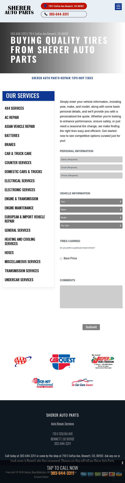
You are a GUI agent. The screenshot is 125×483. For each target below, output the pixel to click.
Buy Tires (86, 78)
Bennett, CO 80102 (57, 34)
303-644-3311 (59, 14)
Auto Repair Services (62, 425)
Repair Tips (69, 78)
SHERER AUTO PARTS (46, 78)
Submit (91, 327)
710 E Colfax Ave (37, 34)
